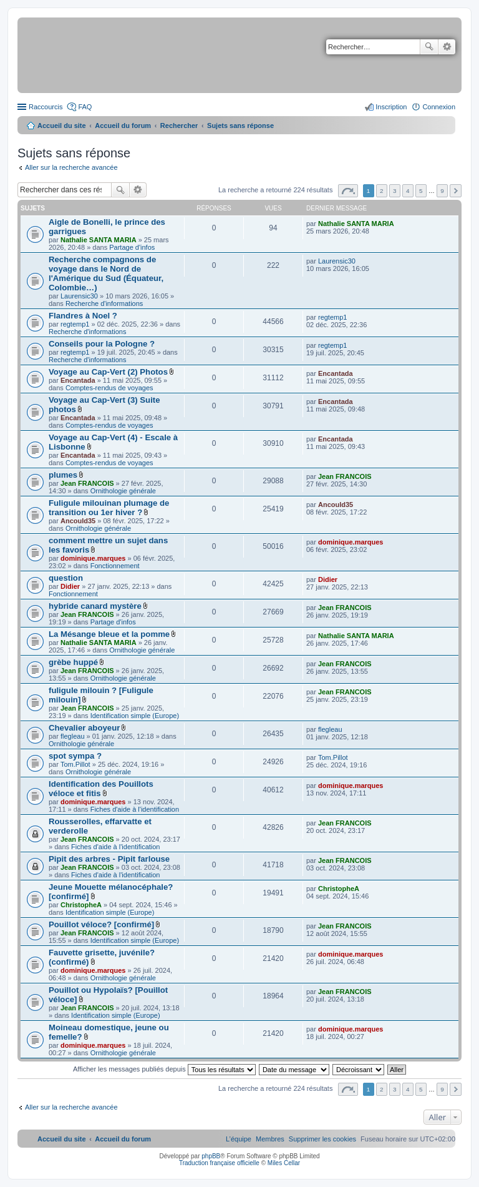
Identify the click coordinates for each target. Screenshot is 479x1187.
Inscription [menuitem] (391, 107)
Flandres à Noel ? (83, 315)
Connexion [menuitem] (438, 107)
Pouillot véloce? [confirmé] (101, 924)
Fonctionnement (115, 565)
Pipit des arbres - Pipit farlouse (109, 859)
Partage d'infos (132, 247)
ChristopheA (81, 905)
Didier (70, 586)
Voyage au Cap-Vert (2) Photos (108, 372)
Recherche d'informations (104, 303)
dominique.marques (93, 558)
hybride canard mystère (95, 606)
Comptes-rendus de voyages (109, 388)
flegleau (72, 736)
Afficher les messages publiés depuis (164, 1069)
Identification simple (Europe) (134, 715)
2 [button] (382, 190)
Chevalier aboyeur (84, 727)
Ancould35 (77, 521)
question (66, 578)
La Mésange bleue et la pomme (109, 634)
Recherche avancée (446, 46)
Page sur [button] (348, 190)
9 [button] (442, 190)
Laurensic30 (79, 296)
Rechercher (429, 46)
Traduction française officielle (219, 1163)
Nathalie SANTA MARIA (98, 240)
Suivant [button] (456, 190)
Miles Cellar (284, 1163)
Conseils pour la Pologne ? (102, 343)
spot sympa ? (75, 756)
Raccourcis (45, 107)
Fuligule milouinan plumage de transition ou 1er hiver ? (109, 507)
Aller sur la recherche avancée (71, 167)
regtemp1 (74, 324)
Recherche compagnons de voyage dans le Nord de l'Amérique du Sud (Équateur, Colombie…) (106, 273)
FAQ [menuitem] (85, 107)
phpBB (210, 1156)
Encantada (77, 380)
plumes (63, 475)
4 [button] (408, 190)
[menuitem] (322, 1139)
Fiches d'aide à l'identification (134, 809)
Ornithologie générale (123, 491)
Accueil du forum (123, 125)
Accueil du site (61, 125)
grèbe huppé (73, 662)
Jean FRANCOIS (87, 483)
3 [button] (395, 190)
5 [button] (421, 190)
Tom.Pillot (75, 764)
